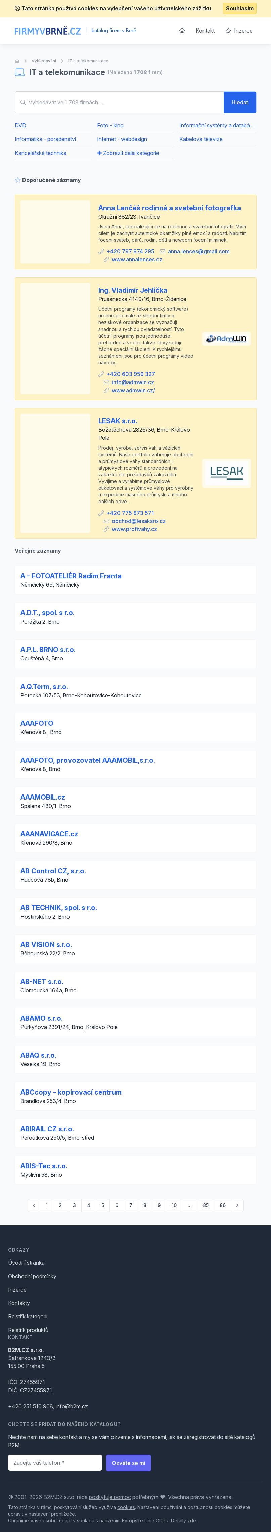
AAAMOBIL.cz (42, 797)
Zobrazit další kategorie (128, 153)
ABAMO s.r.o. (41, 1018)
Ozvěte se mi (128, 1463)
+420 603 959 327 (130, 374)
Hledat (240, 102)
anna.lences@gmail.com (199, 251)
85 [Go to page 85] (206, 1205)
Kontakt (205, 30)
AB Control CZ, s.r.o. (53, 871)
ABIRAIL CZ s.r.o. (47, 1129)
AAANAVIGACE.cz (49, 834)
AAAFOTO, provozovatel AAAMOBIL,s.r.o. (87, 760)
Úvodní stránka (26, 1262)
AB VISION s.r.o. (46, 945)
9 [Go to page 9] (159, 1205)
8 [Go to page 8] (144, 1205)
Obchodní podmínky (32, 1276)
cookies (126, 1507)
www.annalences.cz (137, 259)
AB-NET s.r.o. (41, 982)
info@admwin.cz (133, 382)
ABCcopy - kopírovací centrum (71, 1092)
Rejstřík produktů (28, 1330)
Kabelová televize (201, 139)
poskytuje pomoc (110, 1497)
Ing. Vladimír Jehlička (132, 290)
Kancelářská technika (40, 153)
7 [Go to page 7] (130, 1205)
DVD (20, 125)
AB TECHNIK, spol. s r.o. (58, 908)
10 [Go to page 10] (174, 1205)
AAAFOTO (36, 723)
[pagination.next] (237, 1205)
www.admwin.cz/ (133, 390)
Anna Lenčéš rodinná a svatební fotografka (169, 208)
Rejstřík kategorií (27, 1316)
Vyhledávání (44, 60)
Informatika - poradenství (45, 139)
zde (191, 1520)
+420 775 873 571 (130, 513)
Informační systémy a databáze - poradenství (217, 125)
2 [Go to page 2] (60, 1205)
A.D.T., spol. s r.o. (47, 613)
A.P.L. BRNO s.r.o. (48, 650)
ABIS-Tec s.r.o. (43, 1166)
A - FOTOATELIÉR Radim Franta (71, 576)
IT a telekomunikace (88, 60)
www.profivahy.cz (134, 529)
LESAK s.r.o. (117, 421)
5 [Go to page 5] (102, 1205)
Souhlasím (240, 8)
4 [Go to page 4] (88, 1205)
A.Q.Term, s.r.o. (44, 687)
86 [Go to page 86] (223, 1205)
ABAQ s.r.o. (38, 1055)
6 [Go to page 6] (116, 1205)
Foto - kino (110, 125)
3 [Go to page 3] (74, 1205)
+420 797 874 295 (130, 251)
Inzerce (239, 30)
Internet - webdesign (122, 139)
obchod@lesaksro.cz (139, 521)
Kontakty (19, 1303)
